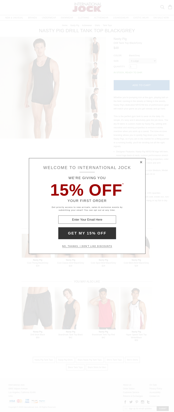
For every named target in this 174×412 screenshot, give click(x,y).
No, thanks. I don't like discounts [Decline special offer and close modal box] (87, 246)
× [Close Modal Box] (141, 162)
